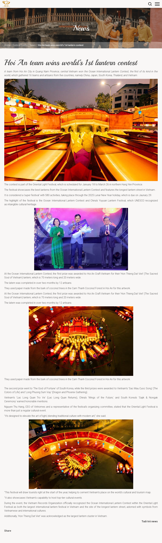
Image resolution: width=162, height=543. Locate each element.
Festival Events (20, 45)
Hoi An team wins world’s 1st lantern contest (60, 45)
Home (7, 45)
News (33, 45)
